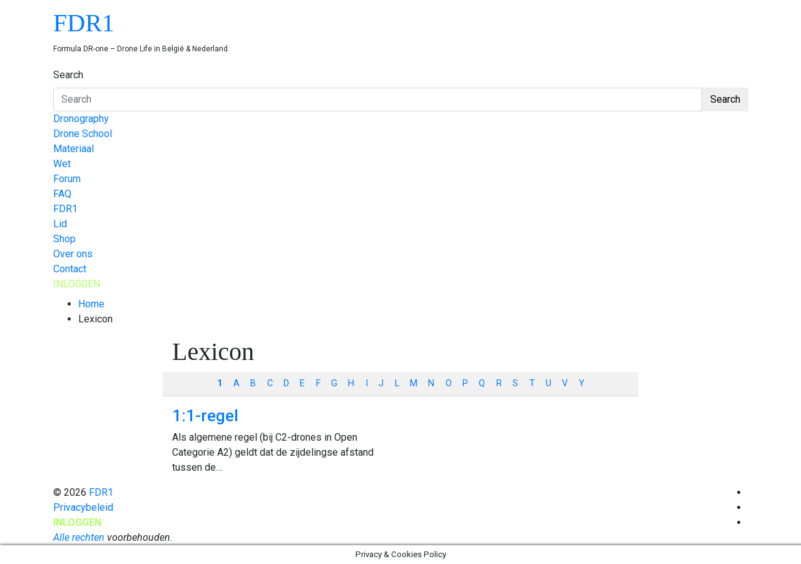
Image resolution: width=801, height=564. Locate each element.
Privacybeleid (83, 507)
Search (68, 75)
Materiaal (73, 149)
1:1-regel (205, 415)
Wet (62, 164)
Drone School (82, 134)
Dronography (81, 119)
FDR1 (84, 23)
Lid (60, 224)
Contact (69, 269)
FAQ (62, 194)
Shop (64, 239)
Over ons (73, 254)
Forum (67, 179)
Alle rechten (79, 537)
